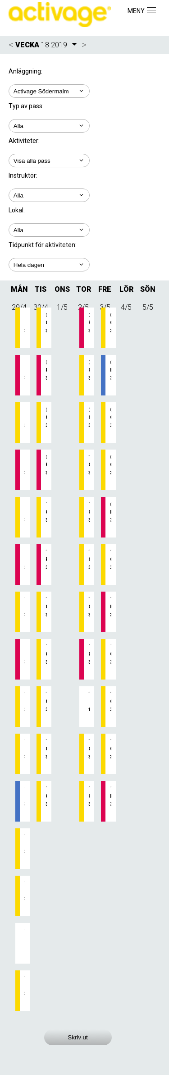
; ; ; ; (49, 195)
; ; (49, 126)
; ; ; (49, 230)
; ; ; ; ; (49, 160)
